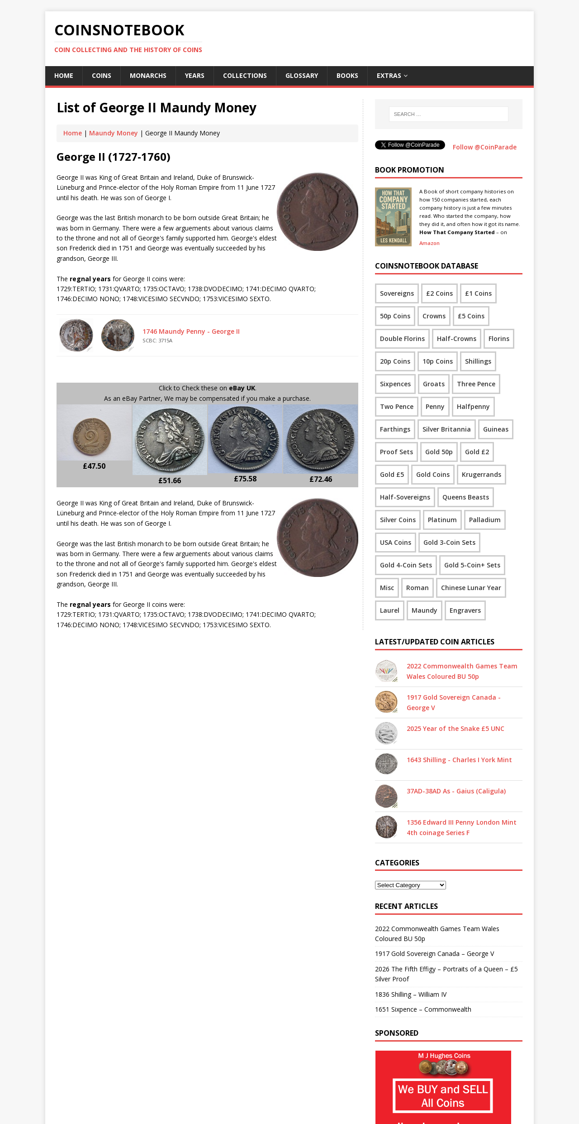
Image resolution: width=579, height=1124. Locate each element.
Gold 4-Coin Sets (406, 565)
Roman (417, 587)
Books (347, 75)
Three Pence (476, 383)
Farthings (395, 429)
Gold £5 (392, 474)
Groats (434, 383)
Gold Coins (433, 474)
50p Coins (395, 316)
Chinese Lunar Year (471, 587)
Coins (101, 75)
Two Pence (396, 406)
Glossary (301, 75)
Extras (389, 75)
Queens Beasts (465, 497)
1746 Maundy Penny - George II (191, 331)
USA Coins (395, 542)
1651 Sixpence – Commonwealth (423, 1009)
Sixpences (395, 383)
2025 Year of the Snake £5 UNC (455, 728)
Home (63, 75)
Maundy (424, 610)
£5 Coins (471, 316)
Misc (387, 587)
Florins (499, 338)
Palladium (485, 519)
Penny (435, 406)
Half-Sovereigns (405, 497)
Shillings (478, 361)
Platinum (442, 519)
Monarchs (148, 75)
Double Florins (402, 338)
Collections (245, 75)
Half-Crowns (456, 338)
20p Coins (395, 361)
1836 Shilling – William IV (410, 994)
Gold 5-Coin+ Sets (472, 565)
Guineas (495, 429)
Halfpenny (473, 406)
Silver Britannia (446, 429)
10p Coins (437, 361)
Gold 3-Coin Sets (449, 542)
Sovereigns (397, 293)
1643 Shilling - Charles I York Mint (459, 759)
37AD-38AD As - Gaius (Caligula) (456, 791)
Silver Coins (398, 519)
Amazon (429, 243)
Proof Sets (396, 451)
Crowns (434, 316)
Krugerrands (481, 474)
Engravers (465, 610)
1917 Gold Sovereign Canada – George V (434, 953)
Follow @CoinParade (485, 147)
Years (194, 75)
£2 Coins (439, 293)
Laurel (389, 610)
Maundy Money (113, 133)
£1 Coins (478, 293)
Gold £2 (477, 451)
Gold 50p (439, 451)
